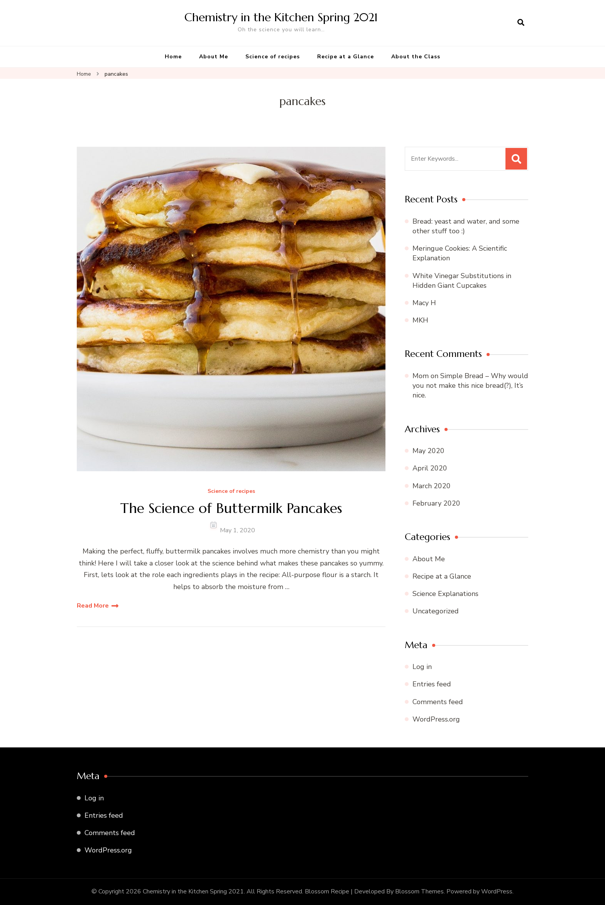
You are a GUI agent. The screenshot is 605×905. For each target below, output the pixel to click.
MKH (420, 320)
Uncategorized (435, 611)
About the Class (415, 56)
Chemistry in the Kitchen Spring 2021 (281, 17)
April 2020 (429, 468)
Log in (422, 666)
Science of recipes (272, 56)
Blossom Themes (419, 891)
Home (173, 56)
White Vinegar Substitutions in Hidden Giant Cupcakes (461, 280)
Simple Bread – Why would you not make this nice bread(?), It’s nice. (470, 385)
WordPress (496, 891)
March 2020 (431, 486)
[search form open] (521, 23)
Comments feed (437, 701)
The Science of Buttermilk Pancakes (231, 508)
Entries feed (431, 684)
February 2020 (436, 503)
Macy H (424, 302)
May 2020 (428, 450)
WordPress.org (436, 719)
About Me (213, 56)
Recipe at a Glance (345, 56)
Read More (93, 605)
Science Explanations (445, 593)
